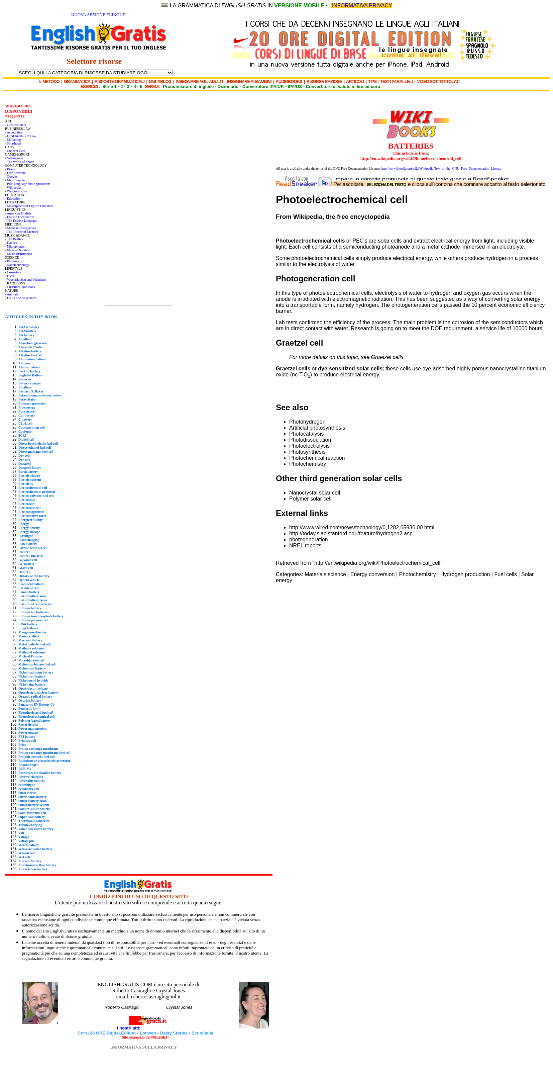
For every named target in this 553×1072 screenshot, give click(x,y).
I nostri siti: (129, 1028)
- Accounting (13, 132)
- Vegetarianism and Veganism (25, 279)
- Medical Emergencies (20, 228)
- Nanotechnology (17, 265)
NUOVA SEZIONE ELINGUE (98, 14)
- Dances (11, 243)
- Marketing (13, 140)
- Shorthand (13, 143)
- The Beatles (14, 239)
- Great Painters (15, 125)
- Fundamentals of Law (20, 136)
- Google (11, 176)
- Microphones (15, 246)
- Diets (9, 276)
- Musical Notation (17, 250)
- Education (12, 198)
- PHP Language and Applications (27, 184)
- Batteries (12, 261)
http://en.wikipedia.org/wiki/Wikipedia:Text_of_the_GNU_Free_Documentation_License (441, 168)
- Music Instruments (18, 254)
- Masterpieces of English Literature (29, 206)
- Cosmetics (13, 272)
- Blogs (10, 169)
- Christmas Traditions (20, 287)
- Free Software (15, 173)
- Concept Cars (15, 151)
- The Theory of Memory (21, 232)
